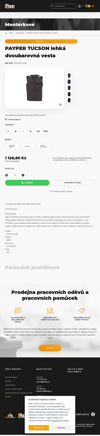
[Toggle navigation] (92, 6)
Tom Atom (88, 427)
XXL (38, 133)
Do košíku (27, 184)
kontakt (49, 349)
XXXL (46, 133)
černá (27, 147)
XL (31, 133)
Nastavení (61, 428)
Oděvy (12, 33)
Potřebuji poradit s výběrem (64, 193)
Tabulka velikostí (14, 121)
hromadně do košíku (72, 184)
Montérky (9, 382)
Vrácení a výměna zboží (15, 390)
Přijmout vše (39, 428)
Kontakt (8, 400)
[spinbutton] (15, 176)
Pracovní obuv (11, 386)
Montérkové (21, 33)
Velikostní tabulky (12, 378)
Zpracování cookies (61, 421)
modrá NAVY (12, 147)
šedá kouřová (44, 147)
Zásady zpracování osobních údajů (81, 425)
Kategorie (22, 42)
